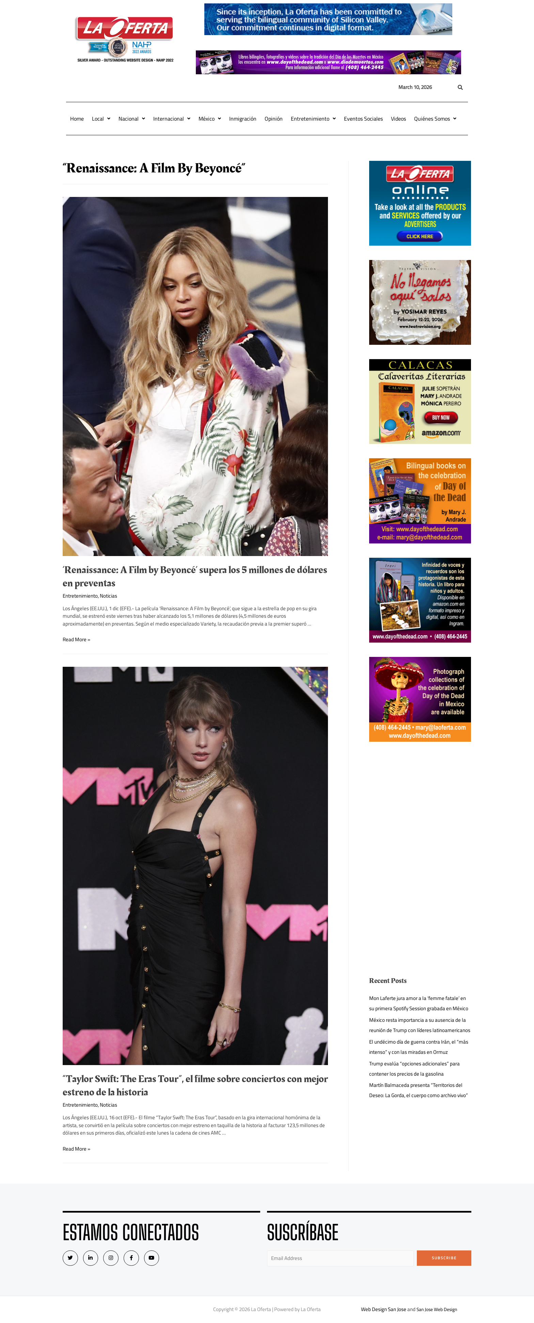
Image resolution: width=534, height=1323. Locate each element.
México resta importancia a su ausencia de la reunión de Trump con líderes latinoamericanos (419, 1025)
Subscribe (444, 1258)
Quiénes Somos (435, 118)
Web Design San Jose (381, 1309)
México (210, 118)
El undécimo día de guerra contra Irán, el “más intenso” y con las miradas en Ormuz (418, 1047)
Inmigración (242, 118)
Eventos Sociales (363, 118)
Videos (398, 118)
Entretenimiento (313, 118)
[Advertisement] (420, 803)
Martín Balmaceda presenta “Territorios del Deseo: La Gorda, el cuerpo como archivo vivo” (418, 1090)
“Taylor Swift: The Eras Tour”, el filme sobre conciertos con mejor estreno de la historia (195, 1086)
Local (101, 118)
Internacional (171, 118)
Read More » (76, 639)
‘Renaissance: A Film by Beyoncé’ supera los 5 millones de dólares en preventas (195, 577)
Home (77, 118)
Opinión (274, 118)
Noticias (108, 596)
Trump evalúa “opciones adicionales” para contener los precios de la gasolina (414, 1069)
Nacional (132, 118)
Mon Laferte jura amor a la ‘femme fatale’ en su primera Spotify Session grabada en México (418, 1003)
